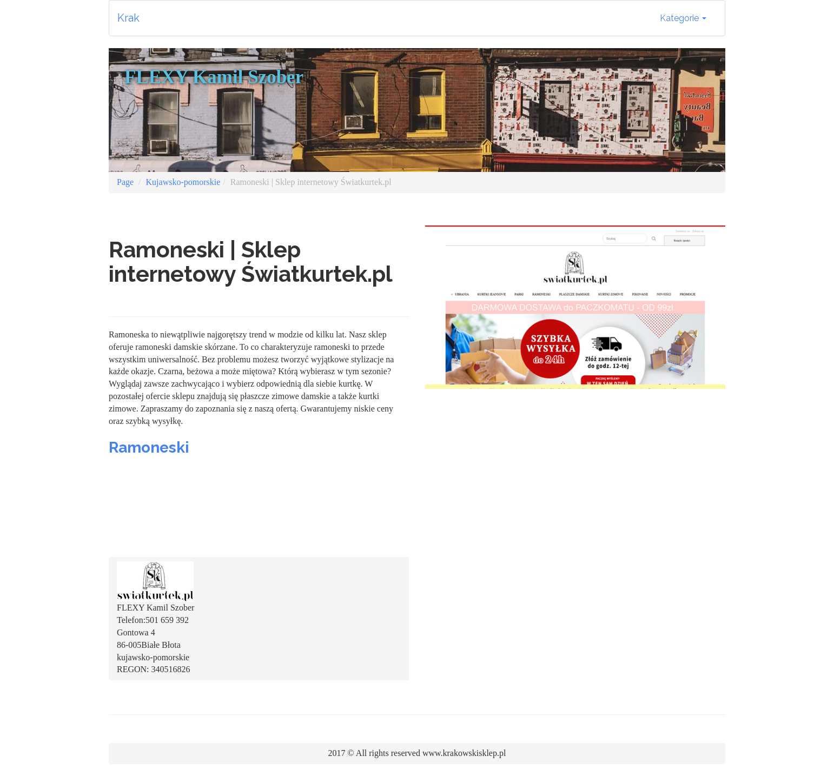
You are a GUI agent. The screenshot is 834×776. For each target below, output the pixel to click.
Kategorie (683, 18)
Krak (128, 17)
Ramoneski (149, 447)
